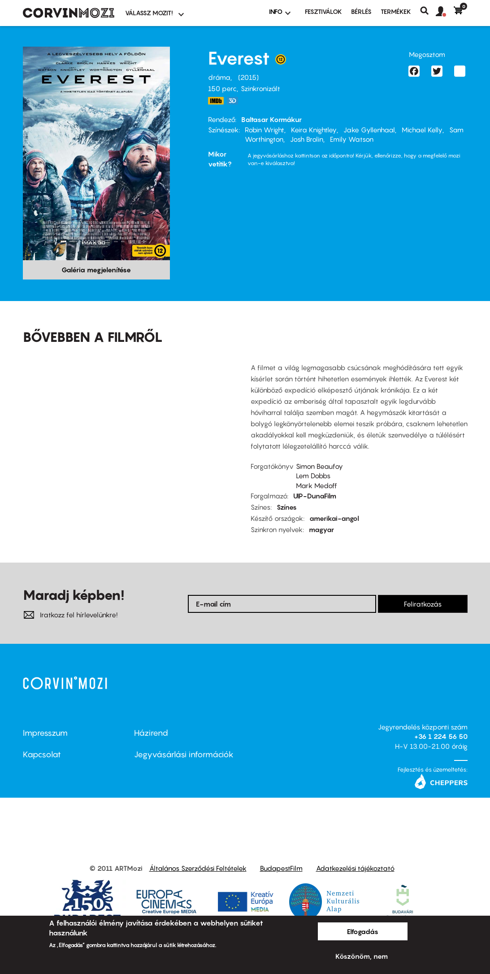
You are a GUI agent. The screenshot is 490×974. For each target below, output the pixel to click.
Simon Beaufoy (319, 466)
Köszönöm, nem (361, 956)
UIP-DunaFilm (314, 496)
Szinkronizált (260, 88)
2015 (248, 77)
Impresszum (45, 733)
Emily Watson (351, 139)
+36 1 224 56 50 (441, 736)
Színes (287, 507)
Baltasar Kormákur (271, 119)
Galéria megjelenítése (96, 270)
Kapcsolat (42, 754)
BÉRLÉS (361, 11)
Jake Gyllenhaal (369, 130)
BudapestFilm (281, 868)
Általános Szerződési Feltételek (198, 868)
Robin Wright (264, 130)
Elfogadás (362, 931)
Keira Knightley (314, 130)
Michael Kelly (422, 130)
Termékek (396, 11)
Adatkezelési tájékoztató (355, 868)
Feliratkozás (423, 604)
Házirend (151, 733)
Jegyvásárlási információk (184, 754)
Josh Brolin (306, 139)
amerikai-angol (334, 518)
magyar (321, 529)
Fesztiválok (323, 11)
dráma (219, 77)
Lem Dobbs (313, 476)
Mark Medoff (316, 485)
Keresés (428, 10)
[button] (445, 11)
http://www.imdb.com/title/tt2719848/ (216, 101)
